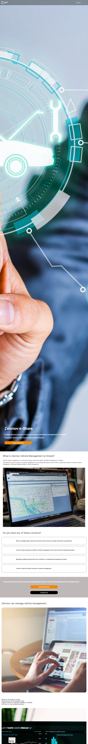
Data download (18, 443)
